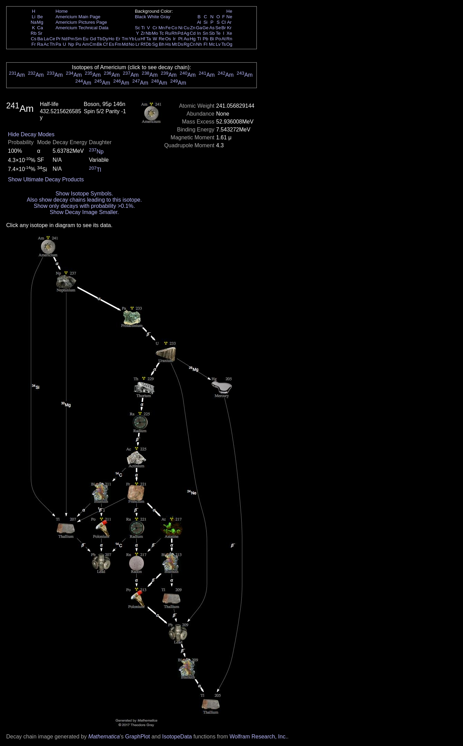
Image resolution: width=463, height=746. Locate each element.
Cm (93, 44)
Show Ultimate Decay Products (46, 179)
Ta (148, 38)
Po (218, 38)
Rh (174, 33)
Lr (138, 44)
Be (40, 16)
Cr (154, 27)
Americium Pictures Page (81, 22)
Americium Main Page (77, 16)
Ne (229, 16)
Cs (33, 38)
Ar (229, 22)
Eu (85, 38)
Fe (168, 27)
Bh (161, 44)
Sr (40, 33)
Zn (193, 27)
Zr (143, 33)
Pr (58, 38)
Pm (71, 38)
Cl (223, 22)
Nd (64, 38)
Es (111, 44)
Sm (78, 38)
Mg (40, 22)
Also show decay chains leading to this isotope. (84, 200)
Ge (205, 27)
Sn (205, 33)
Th (52, 44)
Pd (180, 33)
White (153, 16)
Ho (111, 38)
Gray (165, 16)
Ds (180, 44)
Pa (58, 44)
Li (33, 16)
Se (218, 27)
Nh (199, 44)
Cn (193, 44)
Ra (40, 44)
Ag (186, 33)
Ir (174, 38)
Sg (155, 44)
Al (199, 22)
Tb (99, 38)
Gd (93, 38)
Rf (142, 44)
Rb (33, 33)
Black (140, 16)
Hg (193, 38)
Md (125, 44)
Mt (174, 44)
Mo (155, 33)
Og (229, 44)
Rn (229, 38)
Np (71, 44)
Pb (205, 38)
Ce (52, 38)
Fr (33, 44)
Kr (229, 27)
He (229, 11)
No (132, 44)
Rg (186, 44)
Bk (99, 44)
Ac (46, 44)
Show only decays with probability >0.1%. (84, 206)
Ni (180, 27)
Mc (212, 44)
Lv (218, 44)
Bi (212, 38)
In (199, 33)
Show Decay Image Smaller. (84, 212)
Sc (137, 27)
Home (61, 11)
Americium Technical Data (81, 27)
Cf (105, 44)
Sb (212, 33)
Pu (78, 44)
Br (223, 27)
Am (85, 44)
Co (174, 27)
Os (168, 38)
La (46, 38)
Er (118, 38)
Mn (161, 27)
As (212, 27)
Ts (223, 44)
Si (205, 22)
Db (148, 44)
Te (218, 33)
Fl (205, 44)
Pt (180, 38)
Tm (125, 38)
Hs (168, 44)
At (223, 38)
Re (162, 38)
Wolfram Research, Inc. (258, 736)
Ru (168, 33)
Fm (118, 44)
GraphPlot (137, 736)
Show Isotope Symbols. (84, 193)
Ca (40, 27)
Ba (40, 38)
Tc (161, 33)
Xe (229, 33)
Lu (137, 38)
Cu (186, 27)
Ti (143, 27)
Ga (199, 27)
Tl (199, 38)
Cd (193, 33)
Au (186, 38)
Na (33, 22)
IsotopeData (177, 736)
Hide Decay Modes (31, 134)
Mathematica (104, 736)
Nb (148, 33)
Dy (105, 38)
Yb (131, 38)
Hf (142, 38)
